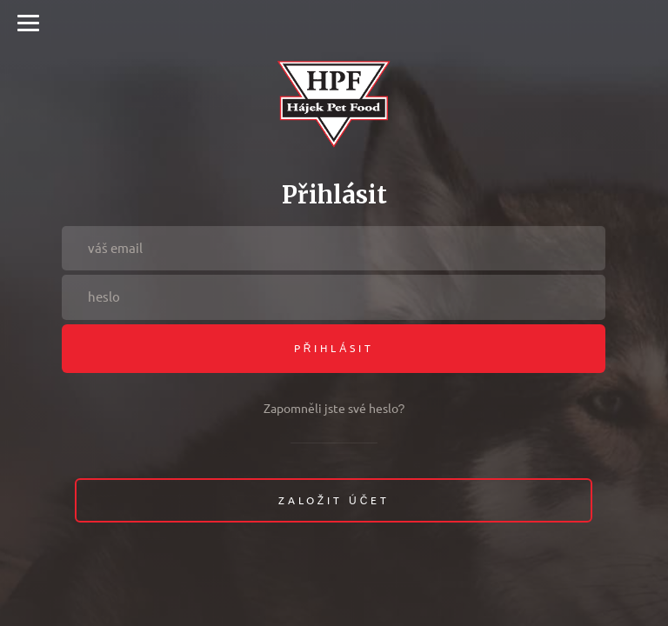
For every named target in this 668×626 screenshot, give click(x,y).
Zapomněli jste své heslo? (334, 409)
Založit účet (334, 500)
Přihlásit (334, 348)
